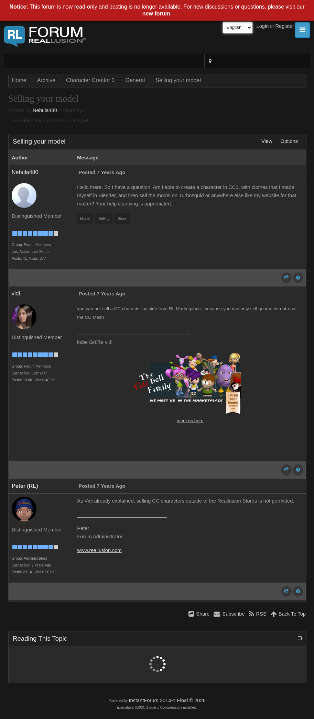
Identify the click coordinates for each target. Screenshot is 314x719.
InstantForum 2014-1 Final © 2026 (167, 700)
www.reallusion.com (99, 550)
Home (19, 80)
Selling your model (178, 80)
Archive (46, 80)
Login (263, 26)
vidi (16, 293)
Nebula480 (45, 110)
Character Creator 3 (90, 80)
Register (284, 26)
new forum (156, 13)
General (135, 80)
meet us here (190, 420)
